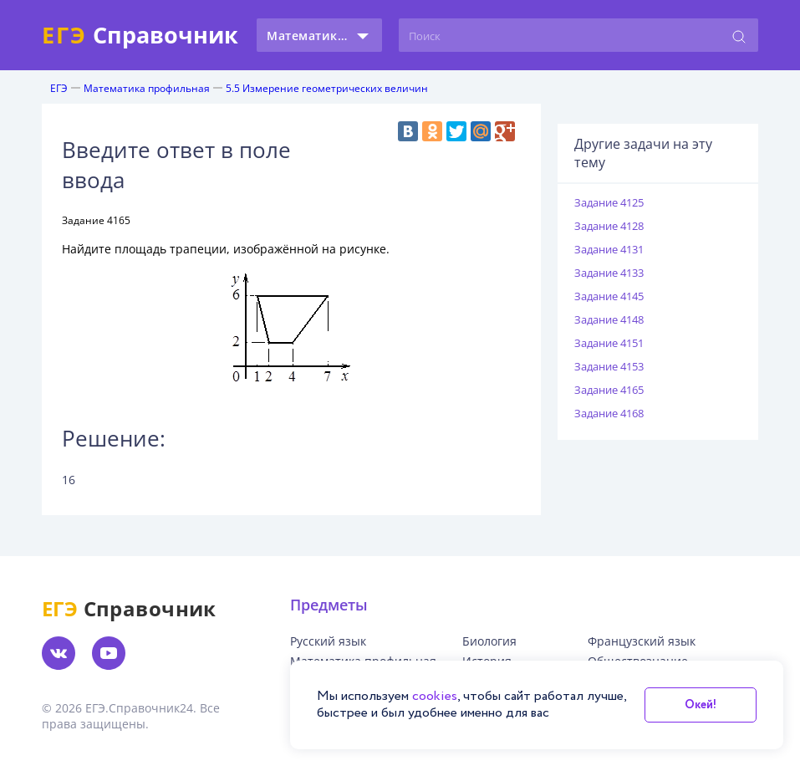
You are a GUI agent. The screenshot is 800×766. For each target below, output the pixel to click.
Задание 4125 (609, 202)
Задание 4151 (609, 342)
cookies (434, 696)
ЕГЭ (59, 88)
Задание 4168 (609, 413)
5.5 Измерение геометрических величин (327, 88)
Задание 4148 (609, 319)
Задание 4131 (609, 249)
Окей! (700, 705)
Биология (489, 641)
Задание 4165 (609, 389)
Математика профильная (147, 88)
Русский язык (328, 641)
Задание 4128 (609, 225)
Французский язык (642, 641)
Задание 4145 (609, 296)
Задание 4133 (609, 272)
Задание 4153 (609, 366)
